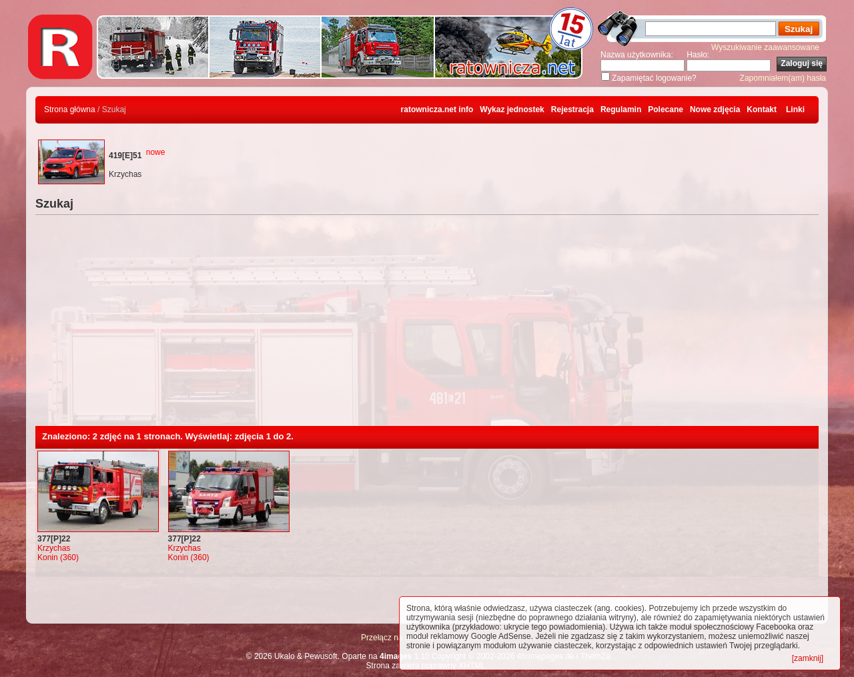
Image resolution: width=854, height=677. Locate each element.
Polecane (665, 109)
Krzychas (53, 548)
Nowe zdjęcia (715, 109)
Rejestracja (572, 109)
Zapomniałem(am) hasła (783, 78)
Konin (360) (58, 557)
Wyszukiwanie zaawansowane (765, 47)
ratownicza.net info (437, 109)
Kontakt (762, 109)
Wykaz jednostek (512, 109)
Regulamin (620, 109)
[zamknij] (807, 658)
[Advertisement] (427, 325)
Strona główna (69, 109)
